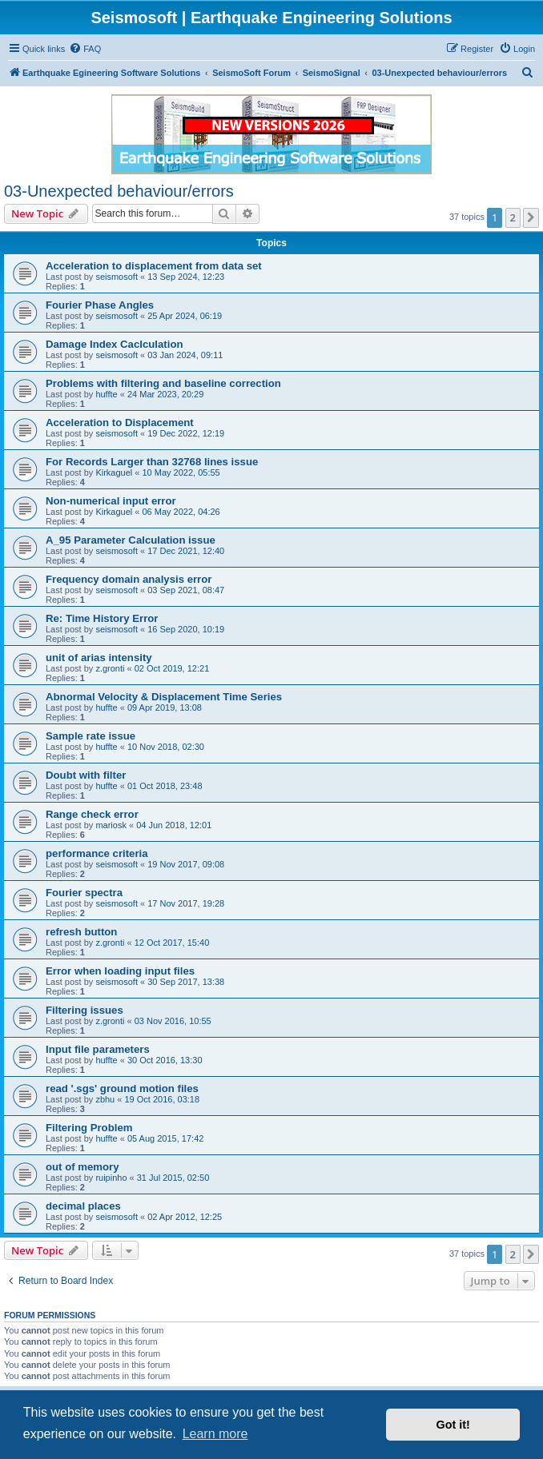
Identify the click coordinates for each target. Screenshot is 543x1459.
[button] (531, 217)
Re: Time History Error (102, 618)
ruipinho (111, 1177)
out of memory (82, 1167)
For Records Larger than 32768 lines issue (152, 462)
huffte (106, 394)
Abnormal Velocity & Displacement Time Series (164, 697)
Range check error (92, 814)
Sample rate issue (90, 736)
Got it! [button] (453, 1424)
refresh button (81, 932)
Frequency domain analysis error (128, 579)
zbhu (105, 1099)
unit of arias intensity (99, 658)
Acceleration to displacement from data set (154, 266)
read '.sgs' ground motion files (122, 1088)
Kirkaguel (113, 472)
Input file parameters (98, 1049)
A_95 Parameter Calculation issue (130, 540)
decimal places (83, 1206)
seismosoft (116, 276)
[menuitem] (85, 48)
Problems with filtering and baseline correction (163, 383)
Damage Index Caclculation (114, 344)
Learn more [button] (215, 1434)
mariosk (111, 825)
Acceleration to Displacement (120, 423)
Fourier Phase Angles (100, 305)
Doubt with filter (86, 775)
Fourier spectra (84, 893)
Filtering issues (84, 1010)
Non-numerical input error (111, 501)
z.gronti (109, 668)
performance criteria (97, 853)
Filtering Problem (89, 1128)
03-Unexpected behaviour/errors (119, 191)
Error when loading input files (120, 971)
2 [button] (513, 217)
